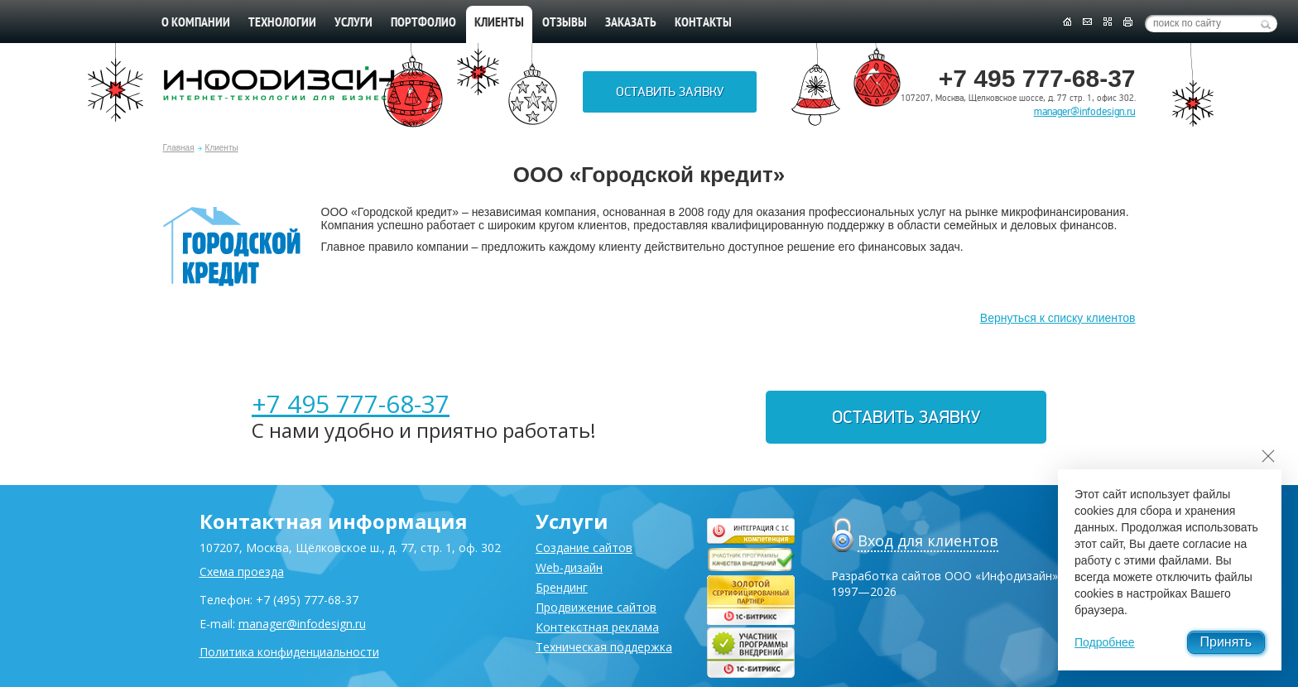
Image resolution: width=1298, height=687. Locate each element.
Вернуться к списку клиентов (1058, 317)
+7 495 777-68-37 (350, 403)
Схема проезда (242, 571)
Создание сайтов (584, 547)
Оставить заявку (670, 92)
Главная (179, 147)
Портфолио (423, 23)
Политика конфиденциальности (289, 652)
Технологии (282, 23)
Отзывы (564, 23)
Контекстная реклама (597, 627)
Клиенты (221, 147)
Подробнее (1104, 642)
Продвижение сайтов (596, 607)
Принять (1226, 642)
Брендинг (562, 587)
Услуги (353, 23)
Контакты (703, 23)
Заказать (630, 23)
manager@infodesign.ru (1085, 111)
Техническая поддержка (604, 647)
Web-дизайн (569, 567)
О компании (195, 23)
